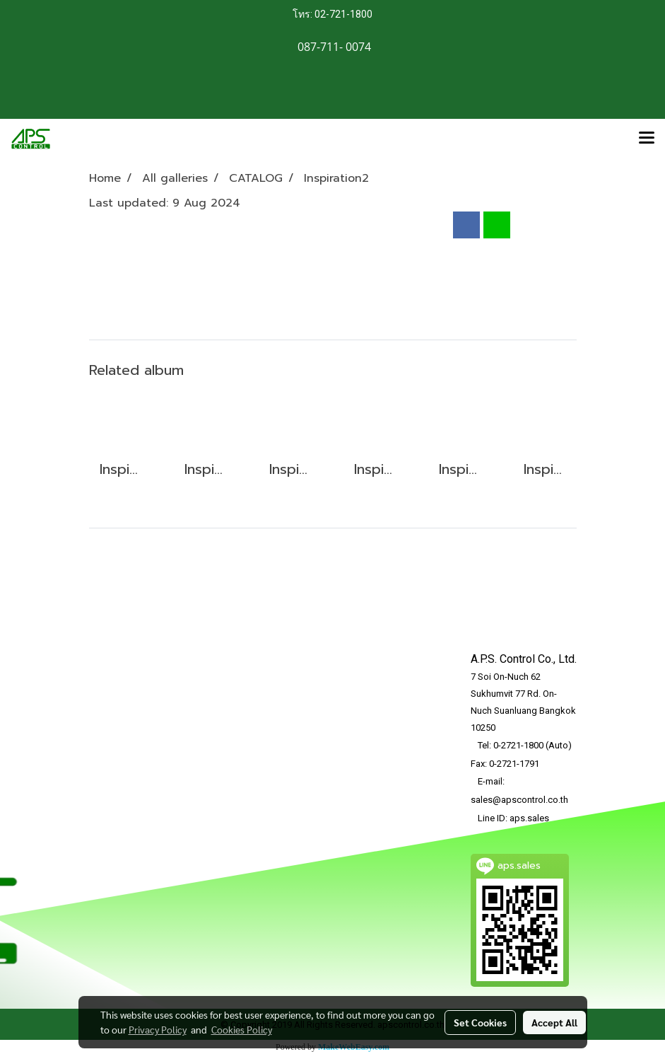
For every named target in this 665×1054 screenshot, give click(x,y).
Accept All (554, 1022)
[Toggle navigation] (646, 138)
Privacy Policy (158, 1029)
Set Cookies (480, 1022)
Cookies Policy (241, 1029)
